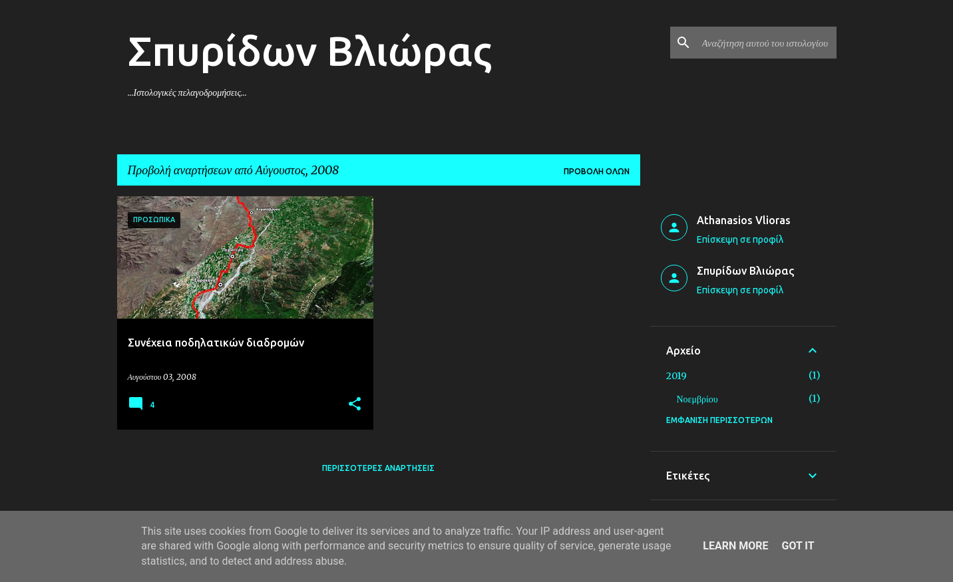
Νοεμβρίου (697, 399)
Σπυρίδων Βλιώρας (310, 50)
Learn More (735, 545)
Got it (797, 545)
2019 (676, 376)
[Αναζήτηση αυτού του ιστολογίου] (767, 43)
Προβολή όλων (597, 171)
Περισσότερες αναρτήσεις (378, 468)
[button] (355, 405)
